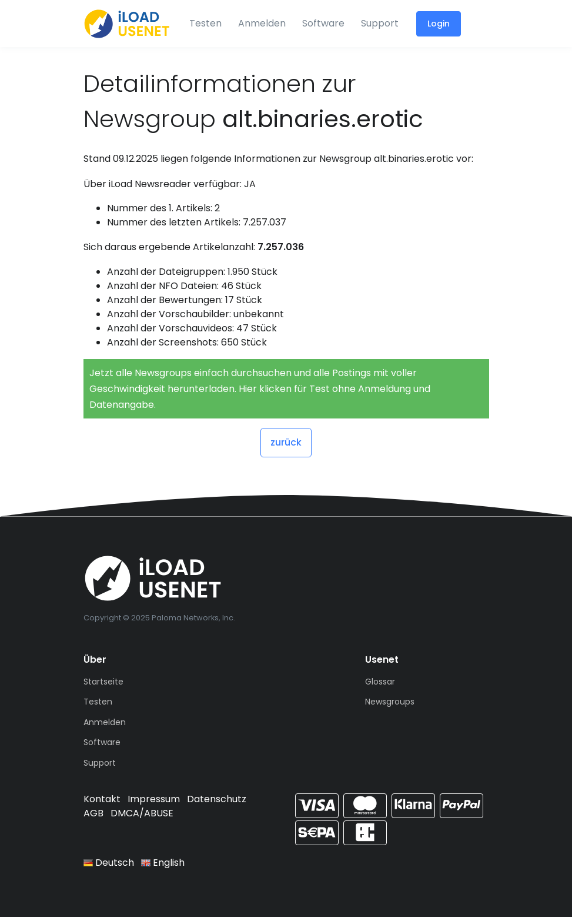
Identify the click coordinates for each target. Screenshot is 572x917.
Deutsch (108, 862)
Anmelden (262, 23)
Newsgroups (389, 701)
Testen (205, 23)
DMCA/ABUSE (142, 813)
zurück (286, 442)
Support (380, 23)
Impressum (154, 799)
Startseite (103, 681)
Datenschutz (216, 799)
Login (438, 23)
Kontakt (102, 799)
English (163, 862)
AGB (93, 813)
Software (323, 23)
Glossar (380, 681)
